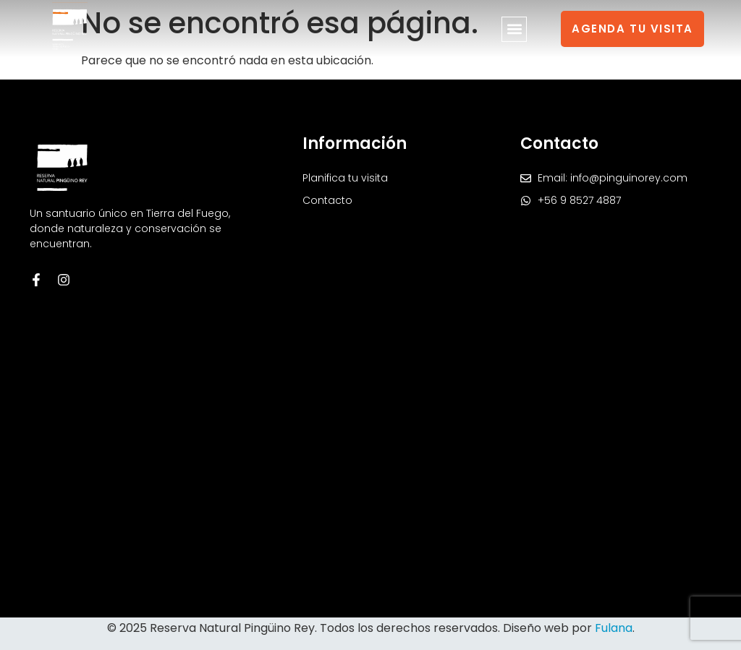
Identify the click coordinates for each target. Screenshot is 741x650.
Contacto (327, 200)
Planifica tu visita (345, 178)
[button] (514, 29)
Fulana (613, 628)
